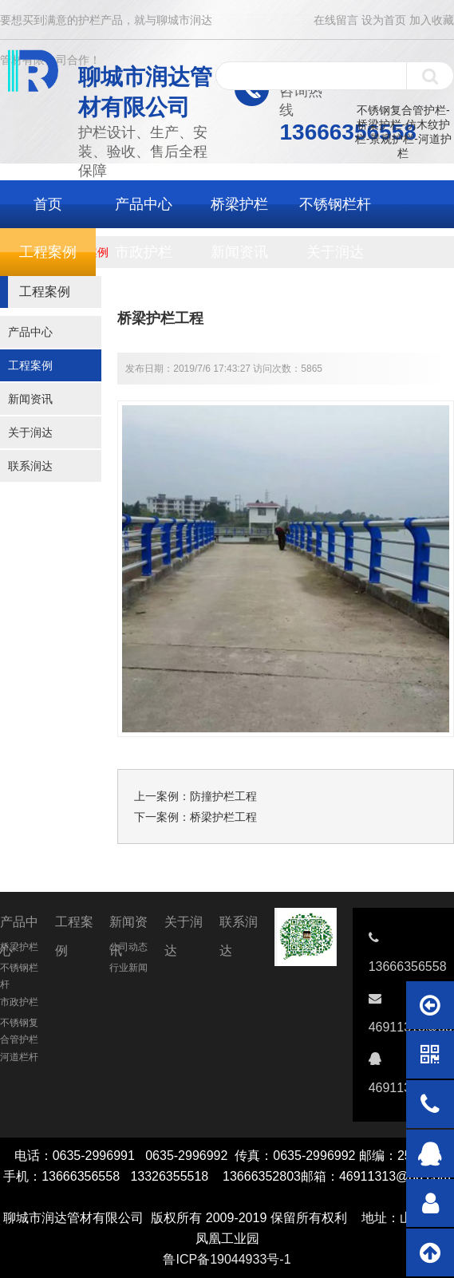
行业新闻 (128, 967)
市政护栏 (143, 252)
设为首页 (383, 20)
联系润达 (30, 466)
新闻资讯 (239, 252)
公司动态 (128, 947)
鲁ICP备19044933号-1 (226, 1259)
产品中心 (143, 204)
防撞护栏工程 (223, 796)
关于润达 (335, 252)
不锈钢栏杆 (335, 204)
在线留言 (336, 20)
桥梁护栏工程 (223, 817)
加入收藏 (431, 20)
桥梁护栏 (239, 204)
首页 (48, 204)
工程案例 (48, 252)
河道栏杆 (19, 1057)
